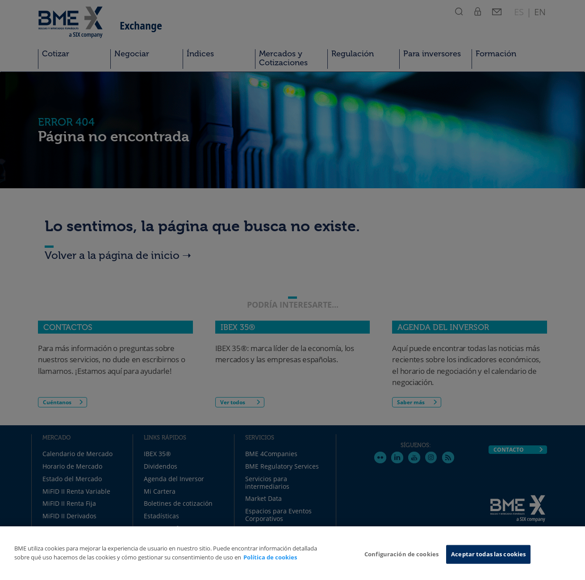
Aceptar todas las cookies (488, 554)
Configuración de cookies (401, 554)
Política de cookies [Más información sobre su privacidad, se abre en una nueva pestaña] (270, 557)
